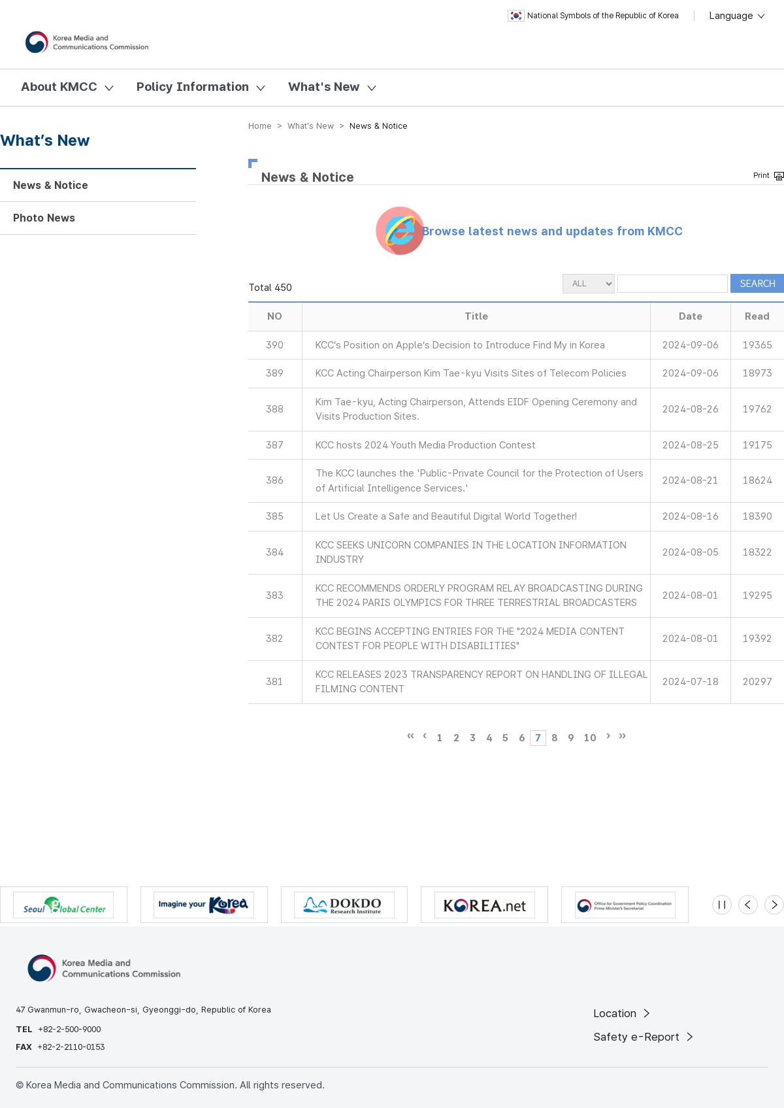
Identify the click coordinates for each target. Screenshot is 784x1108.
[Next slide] (774, 905)
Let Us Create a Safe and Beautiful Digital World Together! (446, 516)
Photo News (44, 218)
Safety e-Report (644, 1036)
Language (738, 16)
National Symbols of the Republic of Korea (593, 16)
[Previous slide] (748, 905)
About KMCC (59, 86)
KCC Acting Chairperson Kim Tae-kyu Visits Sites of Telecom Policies (471, 373)
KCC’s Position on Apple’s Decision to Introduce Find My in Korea (460, 345)
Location (623, 1013)
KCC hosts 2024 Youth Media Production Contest (426, 445)
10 (590, 738)
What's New (324, 86)
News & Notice (50, 185)
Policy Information (193, 86)
